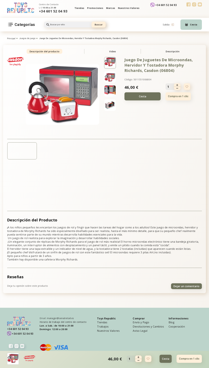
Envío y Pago (141, 321)
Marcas (110, 8)
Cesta (142, 96)
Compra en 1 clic (178, 96)
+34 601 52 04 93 (53, 11)
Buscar (99, 24)
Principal (11, 38)
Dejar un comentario (186, 285)
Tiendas (79, 8)
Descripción (172, 51)
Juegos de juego (27, 38)
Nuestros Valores (129, 8)
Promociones (95, 8)
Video (112, 51)
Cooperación (177, 326)
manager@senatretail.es (60, 317)
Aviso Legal (140, 330)
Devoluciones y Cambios (148, 326)
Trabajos (103, 326)
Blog (172, 321)
